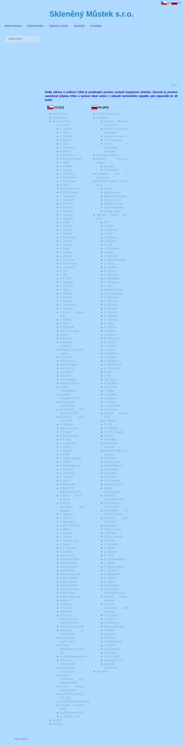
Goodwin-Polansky (71, 158)
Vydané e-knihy (61, 121)
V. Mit (63, 274)
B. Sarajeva (66, 424)
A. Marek (65, 529)
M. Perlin (65, 454)
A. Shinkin (66, 226)
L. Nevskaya (67, 196)
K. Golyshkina (68, 304)
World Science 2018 (71, 712)
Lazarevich (66, 532)
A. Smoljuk (66, 293)
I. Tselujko (65, 431)
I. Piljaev (65, 289)
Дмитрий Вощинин (115, 196)
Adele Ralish (67, 570)
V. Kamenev (67, 154)
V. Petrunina (67, 173)
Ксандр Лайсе (112, 211)
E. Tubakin (66, 241)
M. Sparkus (66, 476)
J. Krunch (65, 518)
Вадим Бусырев (113, 203)
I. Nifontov (66, 139)
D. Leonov (66, 169)
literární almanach (70, 525)
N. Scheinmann (69, 263)
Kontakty (57, 723)
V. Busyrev (66, 136)
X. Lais (64, 143)
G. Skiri (64, 184)
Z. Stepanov (67, 199)
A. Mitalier (65, 319)
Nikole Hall (66, 611)
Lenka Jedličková (70, 596)
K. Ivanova (66, 308)
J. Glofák (65, 461)
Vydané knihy (60, 117)
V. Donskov (66, 300)
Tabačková (66, 604)
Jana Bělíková (68, 562)
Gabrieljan (66, 338)
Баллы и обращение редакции (116, 147)
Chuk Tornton (67, 360)
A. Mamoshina (68, 177)
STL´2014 (65, 278)
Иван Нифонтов (113, 207)
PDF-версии (111, 169)
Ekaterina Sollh (68, 585)
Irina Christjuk (68, 379)
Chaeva (64, 334)
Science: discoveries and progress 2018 (71, 679)
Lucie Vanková (68, 581)
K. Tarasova (67, 514)
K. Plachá (65, 536)
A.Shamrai (66, 357)
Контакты (102, 671)
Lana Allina (66, 372)
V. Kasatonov (67, 181)
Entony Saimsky (69, 435)
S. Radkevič (67, 327)
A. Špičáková (67, 473)
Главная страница (108, 113)
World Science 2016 (71, 626)
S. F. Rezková (68, 547)
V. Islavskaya (67, 147)
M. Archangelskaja (70, 458)
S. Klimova (66, 211)
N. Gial (64, 323)
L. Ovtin (64, 132)
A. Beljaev (66, 297)
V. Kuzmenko (67, 443)
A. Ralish (65, 480)
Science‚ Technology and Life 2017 (71, 649)
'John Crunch (67, 555)
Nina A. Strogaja (69, 330)
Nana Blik (65, 375)
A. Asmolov (66, 551)
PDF (106, 222)
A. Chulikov (66, 166)
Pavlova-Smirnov (70, 188)
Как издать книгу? (107, 154)
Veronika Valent (69, 566)
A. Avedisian (67, 282)
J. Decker (65, 544)
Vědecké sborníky (70, 574)
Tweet (173, 84)
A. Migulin (65, 229)
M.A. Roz (65, 439)
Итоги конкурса (113, 139)
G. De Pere (66, 285)
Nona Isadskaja (69, 577)
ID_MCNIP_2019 (70, 716)
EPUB (107, 188)
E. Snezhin (66, 244)
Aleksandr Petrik (69, 559)
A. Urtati (64, 222)
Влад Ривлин (112, 192)
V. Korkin (65, 248)
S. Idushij (65, 446)
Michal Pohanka (69, 589)
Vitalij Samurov (68, 428)
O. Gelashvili (67, 267)
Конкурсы (102, 117)
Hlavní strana (60, 113)
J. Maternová (67, 521)
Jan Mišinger (67, 368)
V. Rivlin (64, 125)
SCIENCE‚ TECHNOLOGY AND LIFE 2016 (69, 619)
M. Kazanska (67, 484)
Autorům (57, 720)
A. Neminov (66, 203)
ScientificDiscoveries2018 (75, 701)
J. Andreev (66, 233)
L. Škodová (66, 469)
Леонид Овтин (112, 199)
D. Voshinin (66, 128)
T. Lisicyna (66, 256)
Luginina (65, 151)
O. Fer (63, 270)
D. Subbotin (67, 214)
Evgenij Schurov (69, 383)
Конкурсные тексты (115, 136)
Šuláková (65, 600)
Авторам (109, 166)
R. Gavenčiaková (70, 465)
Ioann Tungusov (69, 364)
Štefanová (66, 607)
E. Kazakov (66, 207)
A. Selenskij (67, 218)
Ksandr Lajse (67, 592)
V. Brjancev (66, 450)
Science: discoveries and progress (71, 507)
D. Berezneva (68, 237)
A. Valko (64, 162)
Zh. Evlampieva (69, 192)
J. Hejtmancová (69, 540)
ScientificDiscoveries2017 (75, 656)
